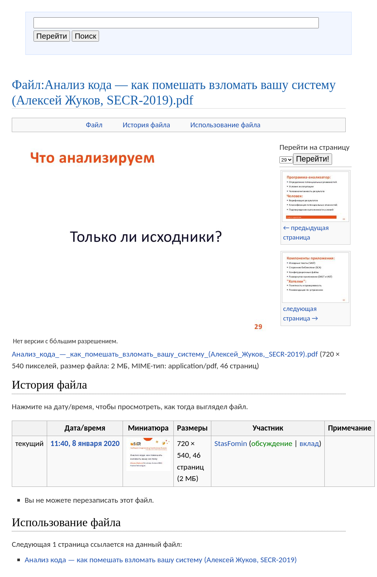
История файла (146, 124)
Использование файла (225, 124)
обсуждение (271, 443)
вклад (309, 443)
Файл (94, 124)
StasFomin (230, 443)
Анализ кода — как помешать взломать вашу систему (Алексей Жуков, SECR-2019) (161, 559)
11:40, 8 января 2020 (85, 443)
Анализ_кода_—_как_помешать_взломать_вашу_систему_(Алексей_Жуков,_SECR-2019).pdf (165, 354)
